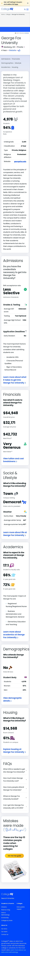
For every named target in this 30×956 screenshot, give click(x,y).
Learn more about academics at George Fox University (14, 634)
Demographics (7, 63)
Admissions (5, 59)
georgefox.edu (20, 161)
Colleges (8, 14)
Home (3, 14)
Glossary (4, 907)
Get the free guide (14, 856)
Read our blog (5, 910)
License (27, 33)
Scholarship (5, 918)
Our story (4, 929)
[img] (7, 10)
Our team (4, 932)
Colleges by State (6, 920)
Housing (15, 67)
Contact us (4, 934)
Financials (16, 59)
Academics (5, 67)
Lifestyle (18, 63)
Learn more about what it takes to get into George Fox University (14, 380)
